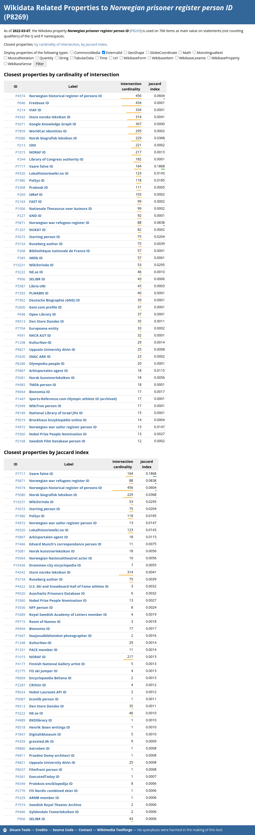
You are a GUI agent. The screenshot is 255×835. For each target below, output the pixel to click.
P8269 (135, 30)
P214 (21, 110)
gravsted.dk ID (41, 741)
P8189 (20, 413)
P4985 (20, 384)
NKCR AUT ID (40, 335)
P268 (21, 251)
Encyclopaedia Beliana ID (50, 678)
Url (115, 58)
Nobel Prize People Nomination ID (58, 434)
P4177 (20, 664)
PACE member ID (43, 649)
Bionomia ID (39, 391)
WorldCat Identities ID (48, 131)
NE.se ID (36, 272)
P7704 (20, 328)
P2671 (20, 124)
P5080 (20, 138)
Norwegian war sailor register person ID (63, 427)
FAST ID (35, 201)
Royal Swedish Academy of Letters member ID (68, 614)
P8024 (20, 692)
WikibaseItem (162, 58)
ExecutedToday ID (44, 776)
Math (187, 52)
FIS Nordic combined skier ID (53, 790)
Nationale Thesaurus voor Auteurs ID (60, 208)
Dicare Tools (20, 829)
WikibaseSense (20, 63)
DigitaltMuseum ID (45, 734)
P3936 (20, 607)
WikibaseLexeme (192, 58)
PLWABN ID (38, 293)
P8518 (20, 727)
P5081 (20, 377)
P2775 (20, 671)
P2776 (20, 790)
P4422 (20, 586)
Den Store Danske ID (46, 321)
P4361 (20, 776)
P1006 (20, 208)
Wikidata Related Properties (51, 7)
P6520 (20, 173)
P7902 (20, 300)
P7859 (20, 131)
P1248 (20, 342)
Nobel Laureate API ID (47, 692)
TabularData (84, 58)
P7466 (20, 544)
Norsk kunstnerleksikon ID (52, 377)
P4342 (20, 117)
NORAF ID (37, 152)
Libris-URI (37, 286)
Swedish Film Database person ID (57, 441)
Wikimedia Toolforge (114, 829)
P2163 (20, 201)
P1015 (20, 152)
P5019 (20, 420)
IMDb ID (36, 258)
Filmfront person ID (45, 769)
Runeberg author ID (46, 243)
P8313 (20, 321)
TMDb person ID (42, 384)
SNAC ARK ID (40, 356)
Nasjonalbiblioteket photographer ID (60, 635)
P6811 (20, 755)
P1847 (20, 635)
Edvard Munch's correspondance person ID (65, 544)
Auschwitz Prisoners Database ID (57, 593)
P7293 (20, 293)
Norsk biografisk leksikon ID (53, 138)
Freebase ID (39, 103)
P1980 (20, 180)
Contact (85, 829)
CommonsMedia (87, 52)
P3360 (20, 434)
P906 (21, 279)
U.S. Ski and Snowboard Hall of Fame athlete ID (69, 586)
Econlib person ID (44, 699)
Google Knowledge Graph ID (52, 124)
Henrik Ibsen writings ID (49, 727)
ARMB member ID (44, 797)
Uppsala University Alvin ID (52, 349)
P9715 (20, 621)
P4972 (20, 427)
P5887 (20, 370)
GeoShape (136, 52)
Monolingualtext (210, 52)
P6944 (20, 391)
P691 (21, 335)
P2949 (20, 406)
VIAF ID (35, 110)
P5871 (20, 222)
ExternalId (114, 52)
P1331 (20, 649)
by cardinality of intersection (56, 44)
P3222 (20, 272)
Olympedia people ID (46, 363)
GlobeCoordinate (163, 52)
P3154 (20, 243)
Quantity (46, 58)
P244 (21, 159)
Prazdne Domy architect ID (52, 755)
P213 (21, 145)
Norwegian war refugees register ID (59, 222)
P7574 (20, 804)
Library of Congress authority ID (56, 159)
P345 (21, 258)
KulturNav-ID (40, 342)
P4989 (20, 720)
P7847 (20, 734)
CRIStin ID (37, 685)
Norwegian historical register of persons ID (65, 96)
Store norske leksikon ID (49, 117)
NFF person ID (41, 607)
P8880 (20, 748)
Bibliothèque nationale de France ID (59, 251)
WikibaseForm (135, 58)
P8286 (20, 363)
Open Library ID (42, 314)
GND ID (35, 215)
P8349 (20, 783)
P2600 (20, 307)
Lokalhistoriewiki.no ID (48, 173)
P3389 (20, 614)
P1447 (20, 398)
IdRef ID (35, 194)
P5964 (20, 558)
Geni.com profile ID (45, 307)
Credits (41, 829)
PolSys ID (36, 180)
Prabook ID (38, 187)
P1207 (20, 229)
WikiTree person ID (45, 406)
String (63, 58)
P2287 (20, 685)
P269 (21, 194)
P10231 (19, 265)
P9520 (20, 593)
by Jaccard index (94, 44)
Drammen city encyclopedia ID (55, 565)
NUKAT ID (37, 229)
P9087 (20, 699)
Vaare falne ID (41, 166)
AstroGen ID (39, 748)
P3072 (20, 236)
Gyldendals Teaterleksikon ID (54, 811)
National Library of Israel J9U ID (56, 413)
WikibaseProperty (225, 58)
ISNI (32, 145)
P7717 (20, 166)
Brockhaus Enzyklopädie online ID (57, 420)
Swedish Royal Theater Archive (55, 804)
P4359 (20, 741)
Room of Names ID (44, 621)
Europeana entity (44, 328)
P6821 (20, 349)
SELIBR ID (37, 279)
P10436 (19, 565)
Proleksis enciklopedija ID (51, 783)
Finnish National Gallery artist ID (57, 664)
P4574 (20, 96)
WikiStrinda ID (41, 265)
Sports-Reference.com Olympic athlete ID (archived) (73, 398)
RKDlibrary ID (40, 720)
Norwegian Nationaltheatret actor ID (60, 558)
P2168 (20, 441)
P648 (21, 314)
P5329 (20, 797)
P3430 (20, 356)
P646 (21, 103)
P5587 (20, 286)
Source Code (63, 829)
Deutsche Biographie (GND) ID (54, 300)
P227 (21, 215)
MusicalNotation (21, 58)
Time (103, 58)
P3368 (20, 187)
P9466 (20, 811)
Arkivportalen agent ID (48, 370)
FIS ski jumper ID (43, 671)
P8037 (20, 769)
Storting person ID (44, 236)
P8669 (20, 678)
